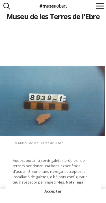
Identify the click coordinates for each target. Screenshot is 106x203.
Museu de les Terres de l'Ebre (53, 16)
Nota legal (75, 182)
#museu (53, 6)
